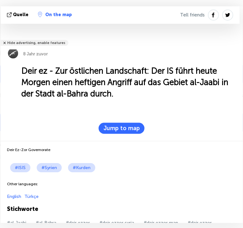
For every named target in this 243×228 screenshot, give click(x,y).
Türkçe (31, 196)
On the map (55, 14)
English (14, 196)
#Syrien (49, 167)
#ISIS (20, 167)
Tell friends (192, 15)
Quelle (18, 14)
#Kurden (81, 167)
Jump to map (121, 128)
